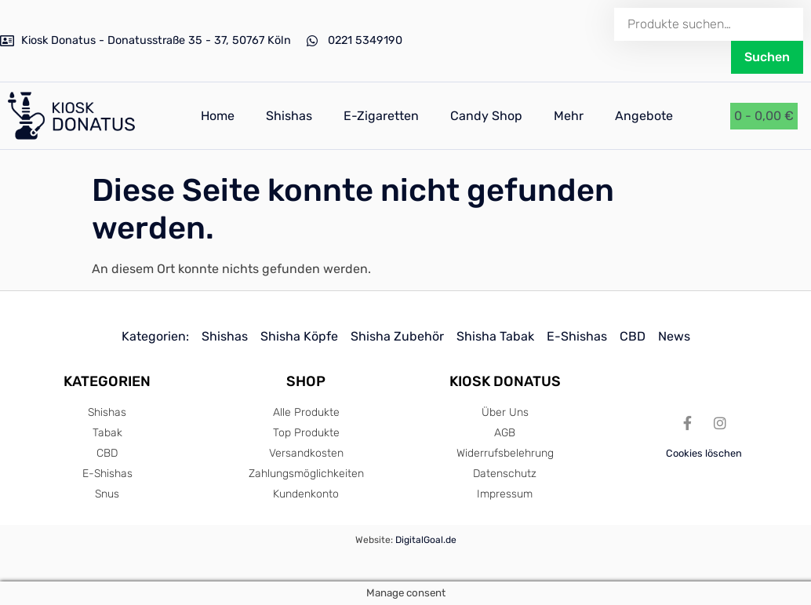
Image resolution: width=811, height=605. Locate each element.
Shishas (289, 115)
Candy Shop (486, 115)
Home (218, 115)
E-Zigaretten (381, 115)
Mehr (569, 115)
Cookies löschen (704, 453)
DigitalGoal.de (425, 539)
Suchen (767, 56)
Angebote (644, 115)
